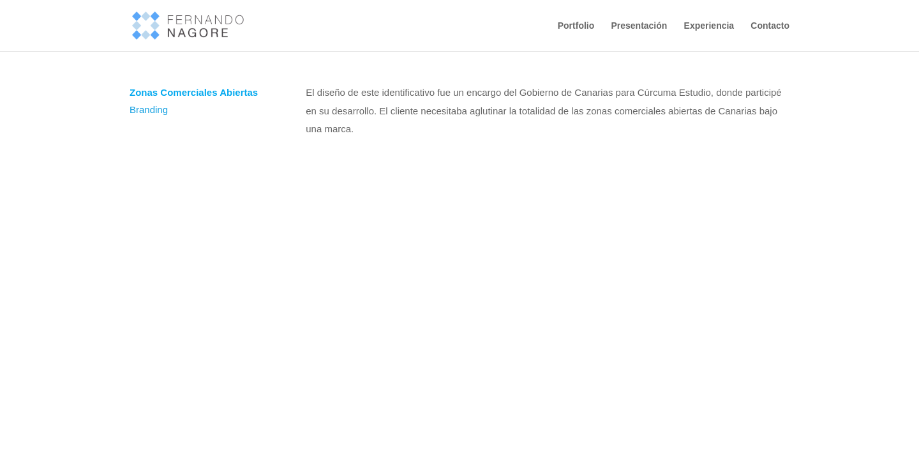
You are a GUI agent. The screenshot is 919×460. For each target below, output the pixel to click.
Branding (149, 109)
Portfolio (576, 26)
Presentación (639, 26)
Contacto (770, 26)
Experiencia (709, 26)
